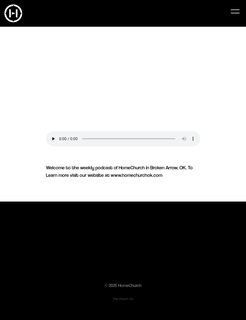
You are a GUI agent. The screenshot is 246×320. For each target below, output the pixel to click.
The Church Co (123, 299)
